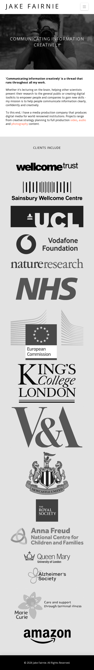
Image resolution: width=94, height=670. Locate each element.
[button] (84, 6)
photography (19, 124)
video (73, 120)
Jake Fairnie (33, 6)
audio (82, 120)
